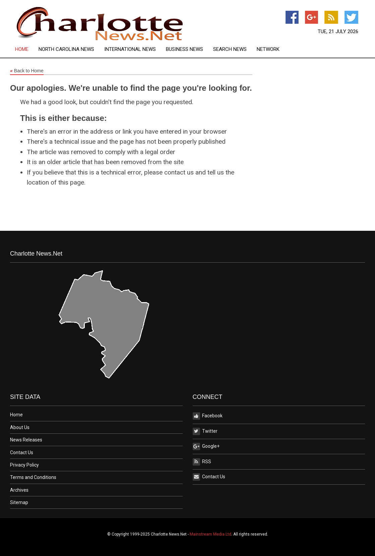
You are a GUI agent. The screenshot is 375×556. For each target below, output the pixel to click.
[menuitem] (27, 49)
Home (21, 49)
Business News (184, 49)
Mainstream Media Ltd (210, 534)
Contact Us (21, 452)
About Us (19, 427)
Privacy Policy (24, 465)
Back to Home (27, 71)
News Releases (26, 439)
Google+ (206, 446)
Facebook (208, 416)
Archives (19, 490)
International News (130, 49)
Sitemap (19, 502)
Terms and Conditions (33, 477)
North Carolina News (66, 49)
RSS (202, 462)
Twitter (205, 431)
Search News (230, 49)
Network (268, 49)
